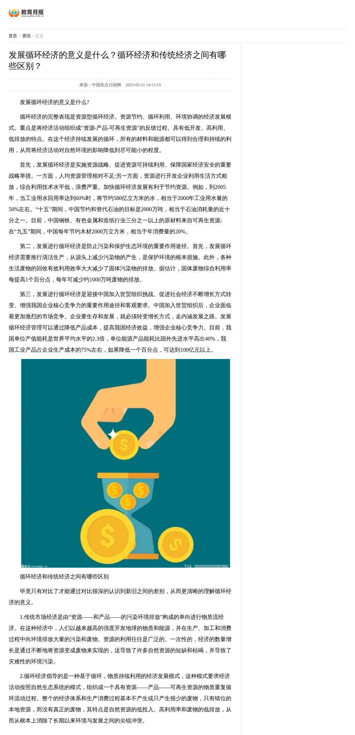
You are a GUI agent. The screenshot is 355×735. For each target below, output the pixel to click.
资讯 (26, 35)
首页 (13, 35)
